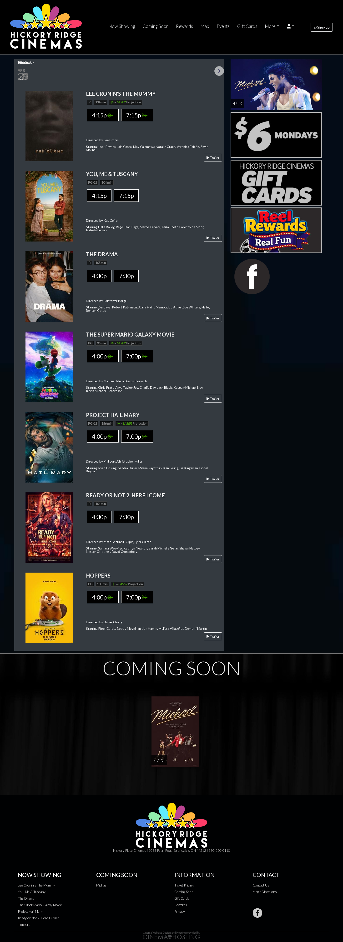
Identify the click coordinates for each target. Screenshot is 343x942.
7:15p (136, 115)
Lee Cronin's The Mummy (36, 885)
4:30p (99, 275)
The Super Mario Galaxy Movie (40, 905)
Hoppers (24, 924)
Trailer (213, 158)
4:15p (102, 115)
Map (205, 26)
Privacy (179, 911)
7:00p (136, 356)
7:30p (126, 275)
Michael (101, 885)
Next (219, 71)
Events (223, 26)
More (270, 26)
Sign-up (322, 27)
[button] (290, 26)
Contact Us (261, 885)
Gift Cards (247, 26)
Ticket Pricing (183, 885)
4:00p (102, 356)
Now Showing (122, 26)
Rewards (184, 26)
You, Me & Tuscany (31, 892)
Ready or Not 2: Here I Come (38, 918)
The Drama (26, 898)
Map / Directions (265, 892)
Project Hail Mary (30, 911)
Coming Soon (155, 26)
